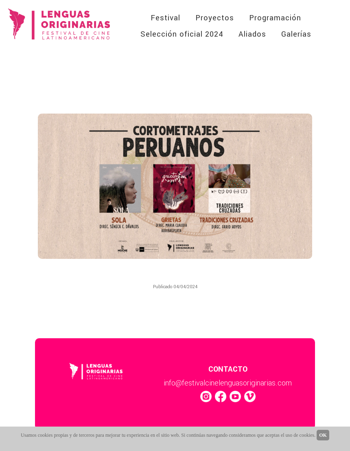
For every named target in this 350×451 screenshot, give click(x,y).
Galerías (296, 34)
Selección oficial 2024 (181, 34)
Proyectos (214, 18)
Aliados (252, 34)
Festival (165, 18)
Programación (275, 18)
